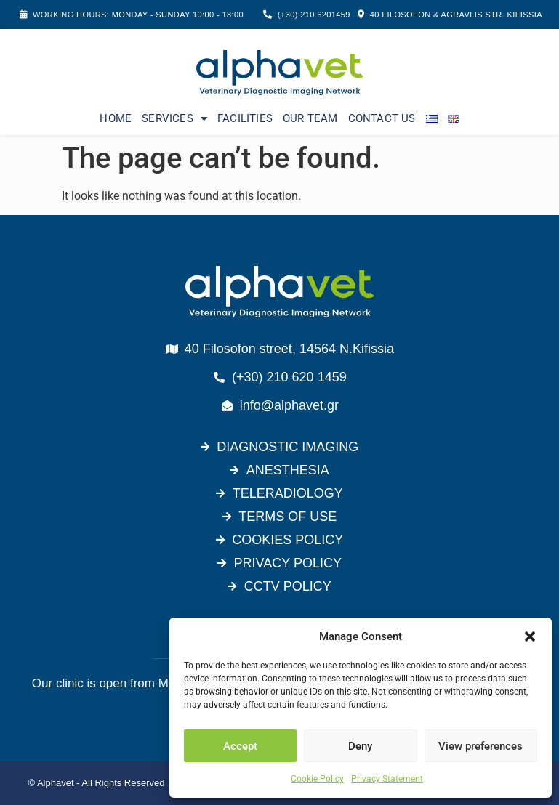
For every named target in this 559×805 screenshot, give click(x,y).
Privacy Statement (387, 779)
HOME (116, 118)
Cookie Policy (317, 779)
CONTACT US (382, 118)
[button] (530, 636)
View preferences (480, 746)
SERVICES (174, 119)
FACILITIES (245, 118)
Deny (360, 746)
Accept (240, 746)
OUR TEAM (310, 118)
